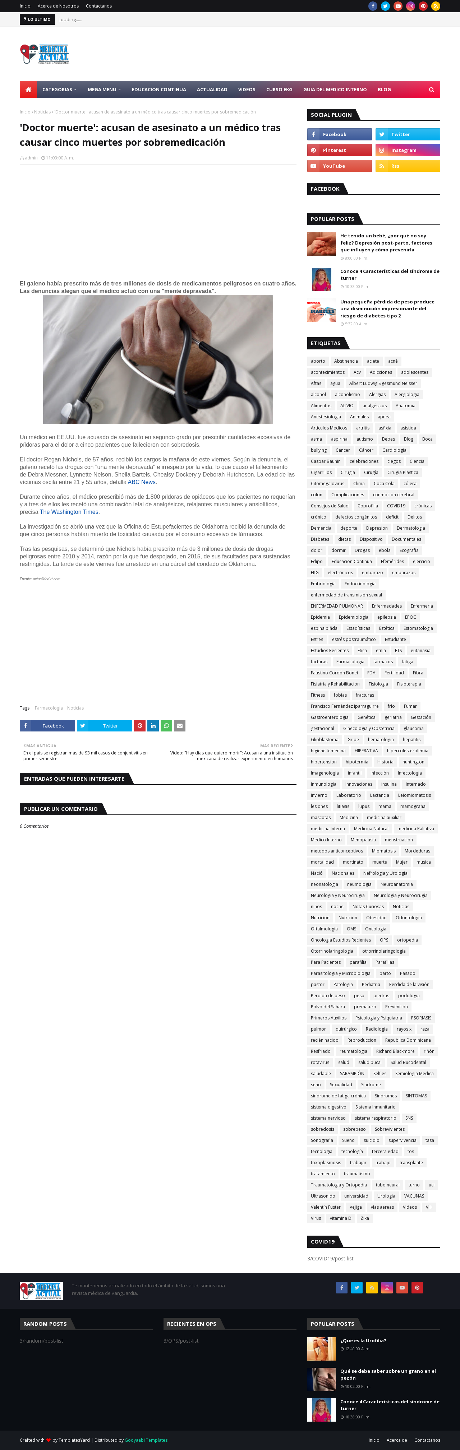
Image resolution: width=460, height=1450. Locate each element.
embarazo (372, 573)
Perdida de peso (328, 996)
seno (316, 1085)
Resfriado (321, 1051)
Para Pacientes (326, 962)
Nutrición (348, 918)
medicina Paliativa (415, 829)
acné (393, 361)
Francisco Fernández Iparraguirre (345, 706)
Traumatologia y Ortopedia (339, 1185)
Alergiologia (407, 394)
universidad (356, 1196)
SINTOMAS (416, 1096)
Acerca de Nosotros (58, 6)
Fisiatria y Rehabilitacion (335, 684)
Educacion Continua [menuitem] (159, 89)
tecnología (352, 1151)
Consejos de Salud (330, 506)
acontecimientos (328, 372)
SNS (409, 1118)
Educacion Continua (352, 561)
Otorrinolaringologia (332, 951)
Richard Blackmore (395, 1051)
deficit (392, 517)
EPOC (410, 617)
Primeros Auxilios (328, 1018)
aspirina (339, 439)
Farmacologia (49, 708)
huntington (413, 762)
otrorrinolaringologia (384, 951)
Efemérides (392, 561)
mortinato (353, 862)
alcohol (318, 394)
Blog (408, 439)
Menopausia (363, 840)
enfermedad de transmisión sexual (346, 595)
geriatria (393, 717)
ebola (385, 550)
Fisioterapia (409, 684)
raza (424, 1029)
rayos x (404, 1029)
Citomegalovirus (327, 483)
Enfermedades (387, 606)
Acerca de (397, 1440)
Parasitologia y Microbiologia (341, 973)
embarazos (403, 573)
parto (385, 973)
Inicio (25, 6)
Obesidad (376, 918)
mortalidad (322, 862)
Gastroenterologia (330, 717)
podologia (409, 996)
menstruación (399, 840)
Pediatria (371, 984)
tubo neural (388, 1185)
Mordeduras (417, 851)
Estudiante (395, 639)
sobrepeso (354, 1129)
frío (391, 706)
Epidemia (320, 617)
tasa (430, 1140)
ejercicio (421, 561)
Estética (387, 628)
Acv (357, 372)
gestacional (322, 728)
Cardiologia (394, 450)
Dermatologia (411, 528)
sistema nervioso (328, 1118)
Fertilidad (394, 673)
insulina (389, 784)
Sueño (348, 1140)
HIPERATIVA (366, 751)
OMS (351, 929)
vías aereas (382, 1207)
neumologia (359, 884)
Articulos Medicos (329, 428)
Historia (385, 762)
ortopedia (407, 940)
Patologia (343, 984)
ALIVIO (347, 406)
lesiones (319, 806)
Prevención (396, 1007)
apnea (384, 417)
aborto (318, 361)
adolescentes (414, 372)
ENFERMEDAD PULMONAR (337, 606)
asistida (408, 428)
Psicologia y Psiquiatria (378, 1018)
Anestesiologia (326, 417)
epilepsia (386, 617)
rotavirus (320, 1062)
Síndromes (386, 1096)
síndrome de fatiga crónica (338, 1096)
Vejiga (356, 1207)
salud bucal (370, 1062)
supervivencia (402, 1140)
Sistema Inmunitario (375, 1107)
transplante (411, 1162)
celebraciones (364, 461)
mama (384, 806)
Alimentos (321, 406)
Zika (364, 1218)
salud (343, 1062)
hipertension (324, 762)
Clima (359, 483)
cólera (410, 483)
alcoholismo (347, 394)
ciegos (394, 461)
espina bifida (324, 628)
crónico (318, 517)
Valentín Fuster (326, 1207)
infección (380, 773)
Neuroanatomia (397, 884)
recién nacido (325, 1040)
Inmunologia (323, 784)
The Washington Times (69, 512)
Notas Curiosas (368, 906)
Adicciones (381, 372)
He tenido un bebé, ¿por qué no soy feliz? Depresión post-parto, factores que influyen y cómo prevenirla (386, 242)
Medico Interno (326, 840)
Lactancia (379, 795)
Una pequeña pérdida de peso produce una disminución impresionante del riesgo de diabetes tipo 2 (387, 308)
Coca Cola (384, 483)
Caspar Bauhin (326, 461)
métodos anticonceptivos (337, 851)
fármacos (383, 662)
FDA (371, 673)
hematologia (381, 739)
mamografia (413, 806)
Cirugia (348, 472)
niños (316, 906)
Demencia (321, 528)
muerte (379, 862)
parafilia (358, 962)
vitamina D (340, 1218)
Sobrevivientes (390, 1129)
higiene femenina (328, 751)
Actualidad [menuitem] (212, 89)
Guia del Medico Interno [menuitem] (335, 89)
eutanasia (421, 650)
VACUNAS (414, 1196)
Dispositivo (371, 539)
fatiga (407, 662)
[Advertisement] (309, 54)
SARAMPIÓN (352, 1073)
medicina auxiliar (384, 817)
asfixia (384, 428)
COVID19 (396, 506)
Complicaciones (347, 495)
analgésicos (375, 406)
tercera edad (385, 1151)
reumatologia (353, 1051)
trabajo (383, 1162)
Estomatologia (418, 628)
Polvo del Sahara (328, 1007)
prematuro (365, 1007)
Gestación (421, 717)
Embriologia (323, 584)
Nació (317, 873)
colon (316, 495)
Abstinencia (346, 361)
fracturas (365, 695)
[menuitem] (28, 89)
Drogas (362, 550)
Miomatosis (384, 851)
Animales (359, 417)
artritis (362, 428)
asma (316, 439)
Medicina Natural (371, 829)
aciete (373, 361)
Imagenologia (325, 773)
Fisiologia (378, 684)
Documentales (406, 539)
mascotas (321, 817)
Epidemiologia (353, 617)
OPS (384, 940)
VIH (429, 1207)
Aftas (316, 383)
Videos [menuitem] (247, 89)
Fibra (418, 673)
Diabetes (320, 539)
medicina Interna (328, 829)
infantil (355, 773)
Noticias (42, 112)
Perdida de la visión (409, 984)
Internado (416, 784)
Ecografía (409, 550)
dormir (338, 550)
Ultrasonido (323, 1196)
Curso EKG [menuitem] (279, 89)
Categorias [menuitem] (57, 89)
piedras (381, 996)
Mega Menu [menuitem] (102, 89)
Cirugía (371, 472)
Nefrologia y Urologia (385, 873)
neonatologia (324, 884)
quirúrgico (346, 1029)
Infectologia (410, 773)
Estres (317, 639)
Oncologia (375, 929)
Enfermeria (422, 606)
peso (359, 996)
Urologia (386, 1196)
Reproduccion (362, 1040)
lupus (363, 806)
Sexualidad (341, 1085)
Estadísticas (358, 628)
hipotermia (357, 762)
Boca (427, 439)
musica (424, 862)
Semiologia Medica (414, 1073)
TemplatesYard (74, 1440)
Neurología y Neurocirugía (401, 895)
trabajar (358, 1162)
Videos (410, 1207)
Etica (362, 650)
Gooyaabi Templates (146, 1440)
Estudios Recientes (330, 650)
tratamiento (323, 1174)
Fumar (410, 706)
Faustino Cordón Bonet (334, 673)
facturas (319, 662)
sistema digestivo (328, 1107)
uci (431, 1185)
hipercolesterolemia (407, 751)
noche (337, 906)
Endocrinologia (360, 584)
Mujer (402, 862)
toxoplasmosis (326, 1162)
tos (411, 1151)
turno (414, 1185)
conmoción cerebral (393, 495)
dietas (344, 539)
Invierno (319, 795)
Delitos (415, 517)
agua (335, 383)
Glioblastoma (325, 739)
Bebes (388, 439)
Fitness (318, 695)
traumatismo (357, 1174)
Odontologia (409, 918)
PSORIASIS (421, 1018)
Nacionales (343, 873)
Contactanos (99, 6)
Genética (367, 717)
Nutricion (320, 918)
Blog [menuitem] (384, 89)
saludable (321, 1073)
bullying (319, 450)
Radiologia (377, 1029)
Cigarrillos (321, 472)
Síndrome (371, 1085)
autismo (364, 439)
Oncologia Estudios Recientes (341, 940)
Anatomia (405, 406)
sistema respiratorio (375, 1118)
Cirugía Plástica (402, 472)
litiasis (343, 806)
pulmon (319, 1029)
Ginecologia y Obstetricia (369, 728)
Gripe (353, 739)
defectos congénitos (356, 517)
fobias (340, 695)
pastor (318, 984)
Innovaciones (358, 784)
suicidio (372, 1140)
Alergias (377, 394)
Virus (316, 1218)
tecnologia (321, 1151)
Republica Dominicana (408, 1040)
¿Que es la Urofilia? (363, 1340)
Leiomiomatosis (414, 795)
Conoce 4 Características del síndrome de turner (390, 275)
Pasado (407, 973)
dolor (316, 550)
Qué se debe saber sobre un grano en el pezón (388, 1374)
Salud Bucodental (408, 1062)
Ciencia (417, 461)
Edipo (317, 561)
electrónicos (340, 573)
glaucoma (414, 728)
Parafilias (385, 962)
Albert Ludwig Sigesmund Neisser (383, 383)
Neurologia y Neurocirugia (338, 895)
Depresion (377, 528)
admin (31, 158)
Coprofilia (368, 506)
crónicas (423, 506)
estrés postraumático (354, 639)
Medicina (349, 817)
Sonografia (322, 1140)
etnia (381, 650)
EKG (315, 573)
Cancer (343, 450)
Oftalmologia (324, 929)
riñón (429, 1051)
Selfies (379, 1073)
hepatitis (411, 739)
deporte (348, 528)
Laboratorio (348, 795)
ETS (398, 650)
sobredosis (322, 1129)
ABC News (142, 482)
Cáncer (366, 450)
